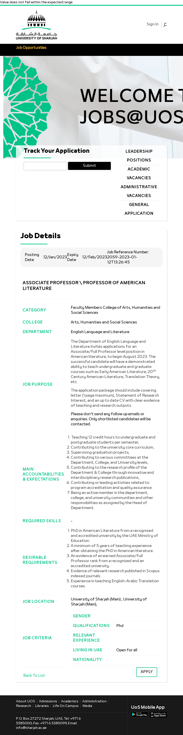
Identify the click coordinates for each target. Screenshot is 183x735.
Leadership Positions (139, 156)
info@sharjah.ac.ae (31, 728)
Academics (69, 701)
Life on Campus (66, 706)
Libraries (42, 706)
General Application (139, 209)
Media (87, 706)
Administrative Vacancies (139, 192)
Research (23, 706)
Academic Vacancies (139, 174)
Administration (94, 701)
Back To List (34, 675)
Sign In (152, 24)
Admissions (48, 701)
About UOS (25, 701)
